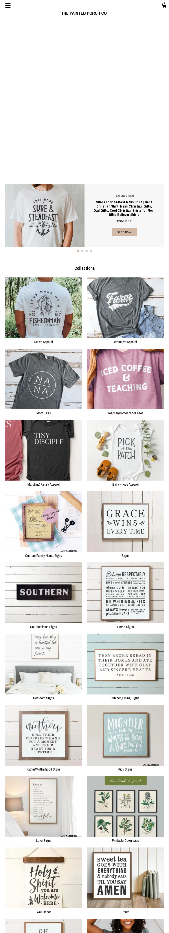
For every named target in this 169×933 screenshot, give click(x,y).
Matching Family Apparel (43, 325)
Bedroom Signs (43, 538)
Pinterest (92, 918)
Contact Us (53, 923)
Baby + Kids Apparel (125, 325)
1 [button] (78, 94)
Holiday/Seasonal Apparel (125, 823)
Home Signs (125, 467)
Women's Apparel (125, 182)
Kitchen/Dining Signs (125, 538)
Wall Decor (43, 752)
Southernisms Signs (43, 467)
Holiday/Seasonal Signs (43, 823)
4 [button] (91, 94)
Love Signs (43, 681)
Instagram (93, 907)
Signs (125, 396)
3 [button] (87, 94)
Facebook (93, 912)
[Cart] (164, 6)
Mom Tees (43, 253)
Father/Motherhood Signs (43, 610)
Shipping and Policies (59, 918)
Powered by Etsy (138, 922)
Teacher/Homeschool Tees (125, 253)
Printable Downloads (125, 681)
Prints (125, 752)
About (49, 912)
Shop (49, 907)
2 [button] (82, 94)
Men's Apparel (43, 182)
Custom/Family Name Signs (43, 396)
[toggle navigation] (8, 5)
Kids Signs (125, 610)
